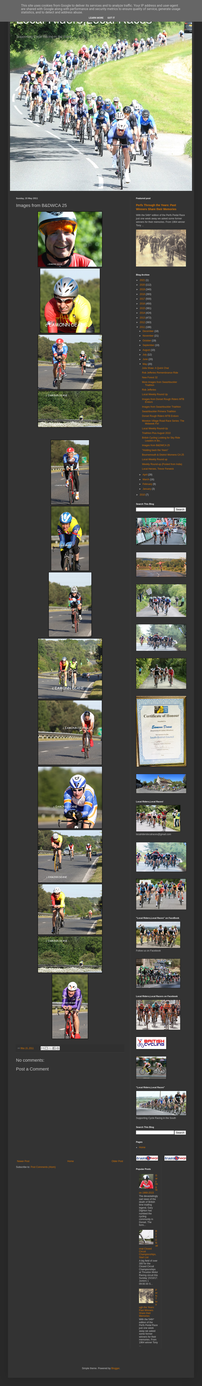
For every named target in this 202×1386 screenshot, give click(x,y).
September (149, 345)
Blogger (115, 1368)
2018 (143, 294)
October (147, 340)
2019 (143, 289)
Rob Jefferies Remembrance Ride (160, 372)
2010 (143, 494)
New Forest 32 (150, 377)
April (145, 474)
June (145, 359)
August (147, 350)
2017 (143, 298)
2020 (143, 284)
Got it (111, 17)
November (148, 335)
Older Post (117, 1161)
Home (70, 1161)
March (146, 479)
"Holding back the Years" (155, 450)
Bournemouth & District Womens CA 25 (163, 454)
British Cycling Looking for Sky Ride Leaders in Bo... (161, 439)
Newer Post (23, 1161)
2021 (143, 280)
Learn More (96, 17)
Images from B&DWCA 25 (156, 445)
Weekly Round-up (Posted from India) (162, 464)
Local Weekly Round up (154, 459)
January (147, 488)
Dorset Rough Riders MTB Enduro (160, 416)
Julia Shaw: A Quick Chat (155, 368)
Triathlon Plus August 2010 (156, 433)
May (145, 364)
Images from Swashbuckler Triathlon (161, 406)
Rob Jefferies (149, 389)
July (145, 354)
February (148, 484)
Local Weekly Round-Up (155, 428)
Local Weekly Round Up (155, 394)
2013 (143, 317)
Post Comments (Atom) (43, 1167)
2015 (143, 308)
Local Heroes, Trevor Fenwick (158, 468)
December (148, 331)
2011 (143, 327)
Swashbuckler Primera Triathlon (159, 411)
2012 (143, 322)
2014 (143, 312)
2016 (143, 303)
